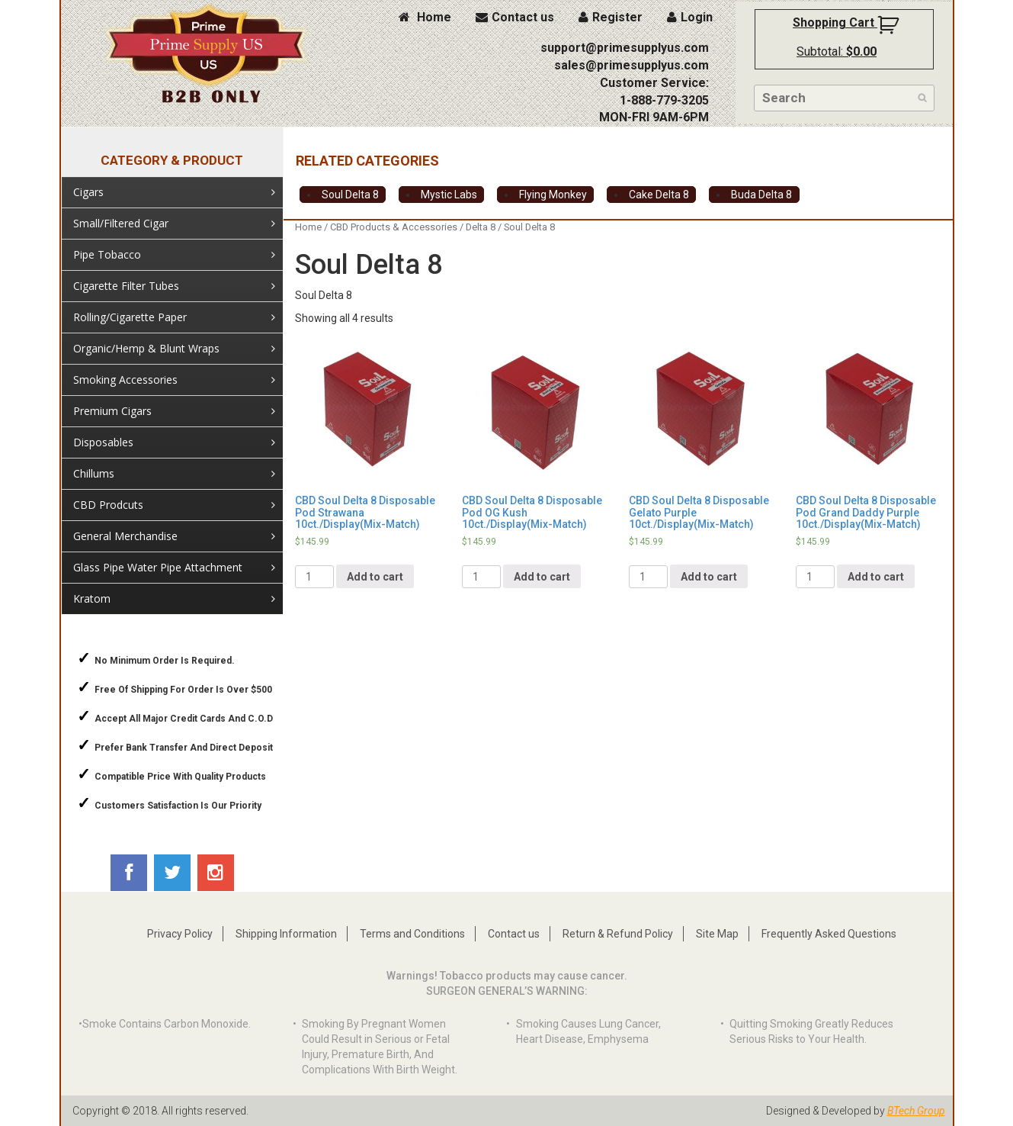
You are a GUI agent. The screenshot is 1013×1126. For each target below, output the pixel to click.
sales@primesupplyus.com (631, 65)
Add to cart (375, 577)
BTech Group (916, 1111)
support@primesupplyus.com (624, 47)
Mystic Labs (449, 194)
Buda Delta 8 (761, 194)
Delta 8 (480, 227)
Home (425, 17)
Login (690, 17)
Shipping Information (286, 934)
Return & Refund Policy (618, 934)
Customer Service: (654, 83)
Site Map (717, 934)
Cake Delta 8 (659, 194)
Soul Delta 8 (350, 194)
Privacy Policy (180, 934)
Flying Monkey (553, 194)
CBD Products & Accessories (393, 227)
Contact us (515, 17)
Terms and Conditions (412, 934)
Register (611, 17)
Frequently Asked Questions (828, 934)
